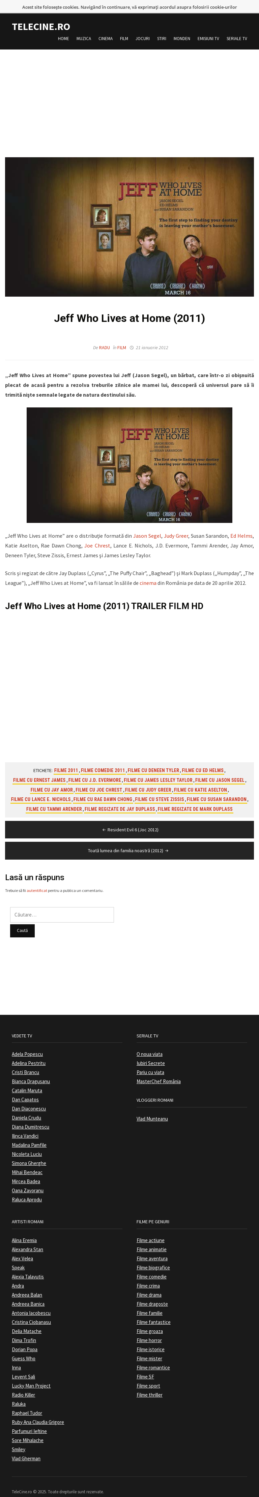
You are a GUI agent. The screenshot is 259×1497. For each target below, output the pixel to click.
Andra (18, 1274)
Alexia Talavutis (28, 1265)
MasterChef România (159, 1070)
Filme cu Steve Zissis (159, 788)
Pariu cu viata (150, 1061)
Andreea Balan (27, 1283)
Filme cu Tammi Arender (54, 798)
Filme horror (149, 1329)
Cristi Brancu (25, 1061)
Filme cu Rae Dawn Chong (103, 788)
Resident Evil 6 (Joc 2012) (130, 819)
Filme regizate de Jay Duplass (120, 798)
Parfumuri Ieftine (29, 1420)
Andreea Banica (28, 1293)
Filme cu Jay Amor (52, 778)
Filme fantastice (154, 1311)
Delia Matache (26, 1320)
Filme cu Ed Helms (203, 759)
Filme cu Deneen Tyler (153, 759)
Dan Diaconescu (29, 1097)
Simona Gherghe (29, 1152)
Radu (104, 336)
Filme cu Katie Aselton (200, 778)
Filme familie (150, 1302)
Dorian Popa (24, 1338)
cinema (148, 571)
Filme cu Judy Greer (148, 778)
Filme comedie (152, 1265)
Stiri (161, 27)
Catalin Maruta (27, 1079)
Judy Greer (176, 524)
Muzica (84, 27)
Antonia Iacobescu (31, 1302)
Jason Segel (147, 524)
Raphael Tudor (27, 1402)
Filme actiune (151, 1229)
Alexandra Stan (27, 1238)
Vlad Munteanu (152, 1107)
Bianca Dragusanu (31, 1070)
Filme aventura (152, 1247)
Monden (182, 27)
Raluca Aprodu (27, 1188)
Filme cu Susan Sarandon (217, 788)
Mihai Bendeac (27, 1161)
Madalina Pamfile (29, 1134)
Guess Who (23, 1347)
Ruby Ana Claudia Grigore (38, 1411)
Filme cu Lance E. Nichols (41, 788)
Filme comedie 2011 (103, 759)
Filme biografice (153, 1256)
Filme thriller (150, 1383)
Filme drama (149, 1283)
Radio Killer (23, 1383)
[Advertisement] (129, 85)
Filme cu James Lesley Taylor (158, 769)
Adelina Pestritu (29, 1052)
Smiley (18, 1438)
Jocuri (143, 27)
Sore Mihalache (28, 1429)
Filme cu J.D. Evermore (94, 769)
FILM (179, 595)
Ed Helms (241, 524)
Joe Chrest (97, 534)
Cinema (105, 27)
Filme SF (145, 1365)
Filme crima (148, 1274)
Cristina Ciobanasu (31, 1311)
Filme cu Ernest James (39, 769)
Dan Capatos (25, 1088)
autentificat (37, 879)
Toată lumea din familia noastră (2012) (129, 839)
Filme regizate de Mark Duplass (195, 798)
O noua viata (150, 1043)
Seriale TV (237, 27)
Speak (18, 1256)
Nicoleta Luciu (27, 1143)
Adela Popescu (27, 1043)
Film (124, 27)
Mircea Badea (26, 1170)
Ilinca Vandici (25, 1125)
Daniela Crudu (26, 1106)
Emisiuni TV (208, 27)
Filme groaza (150, 1320)
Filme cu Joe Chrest (99, 778)
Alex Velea (22, 1247)
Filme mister (149, 1347)
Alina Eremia (24, 1229)
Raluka (19, 1393)
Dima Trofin (24, 1329)
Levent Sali (23, 1365)
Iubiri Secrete (151, 1052)
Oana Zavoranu (28, 1179)
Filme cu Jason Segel (219, 769)
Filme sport (148, 1374)
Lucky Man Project (31, 1374)
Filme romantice (153, 1356)
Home (63, 27)
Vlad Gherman (26, 1447)
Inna (16, 1356)
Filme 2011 (66, 759)
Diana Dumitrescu (30, 1115)
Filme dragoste (152, 1293)
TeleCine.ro (41, 15)
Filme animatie (152, 1238)
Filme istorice (151, 1338)
